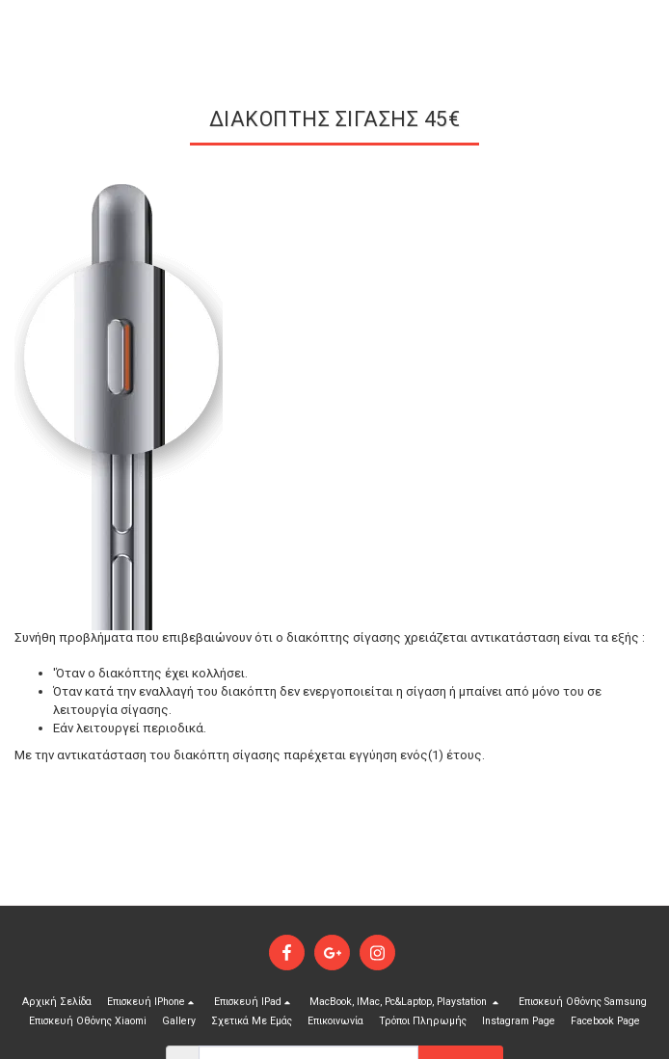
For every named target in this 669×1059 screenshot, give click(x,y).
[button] (153, 1002)
